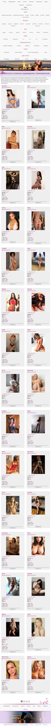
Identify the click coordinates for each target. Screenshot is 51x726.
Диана (4, 614)
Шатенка (45, 59)
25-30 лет (13, 25)
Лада (3, 329)
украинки (27, 45)
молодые (4, 23)
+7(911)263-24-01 (5, 515)
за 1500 (32, 15)
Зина (28, 614)
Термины (25, 709)
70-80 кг (38, 32)
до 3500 (42, 15)
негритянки (36, 45)
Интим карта (29, 5)
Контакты (31, 724)
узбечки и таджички (7, 45)
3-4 (36, 39)
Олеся (4, 207)
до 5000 (47, 15)
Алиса (29, 657)
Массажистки (39, 1)
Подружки (21, 5)
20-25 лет (41, 23)
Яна (3, 126)
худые (4, 32)
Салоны (25, 1)
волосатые (6, 52)
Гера (28, 248)
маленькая (15, 39)
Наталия (4, 86)
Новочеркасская (6, 87)
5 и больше (44, 39)
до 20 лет (28, 23)
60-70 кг (31, 32)
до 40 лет (34, 23)
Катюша (29, 126)
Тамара (4, 248)
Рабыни (28, 706)
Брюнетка (17, 59)
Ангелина (5, 533)
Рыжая (35, 59)
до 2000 (37, 15)
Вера (28, 411)
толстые (11, 32)
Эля (28, 86)
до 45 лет (47, 23)
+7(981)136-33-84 (5, 109)
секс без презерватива (33, 52)
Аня (3, 167)
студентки (16, 23)
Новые (4, 1)
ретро (45, 52)
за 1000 (27, 15)
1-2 (23, 39)
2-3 (30, 39)
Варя (28, 329)
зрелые (10, 23)
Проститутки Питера (16, 724)
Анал (34, 706)
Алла (3, 370)
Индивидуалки (11, 1)
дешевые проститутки (18, 15)
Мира (29, 207)
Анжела (29, 492)
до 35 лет (22, 23)
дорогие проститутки (7, 15)
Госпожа (23, 706)
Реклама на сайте (38, 724)
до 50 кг (18, 32)
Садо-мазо (31, 1)
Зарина (4, 411)
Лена (28, 533)
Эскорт (19, 1)
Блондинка (6, 59)
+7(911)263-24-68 (31, 597)
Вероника (30, 370)
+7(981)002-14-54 (5, 556)
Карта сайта (45, 724)
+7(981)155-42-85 (31, 150)
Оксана (29, 289)
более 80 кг (45, 32)
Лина (3, 451)
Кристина (30, 451)
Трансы (46, 1)
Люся (29, 167)
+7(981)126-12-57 (31, 190)
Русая (26, 59)
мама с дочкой (18, 52)
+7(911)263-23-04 (5, 150)
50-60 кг (24, 32)
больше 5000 (25, 17)
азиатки (19, 45)
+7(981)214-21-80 (5, 190)
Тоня (3, 492)
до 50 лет (38, 25)
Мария (4, 289)
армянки (46, 45)
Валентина (5, 657)
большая (6, 39)
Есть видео (5, 644)
